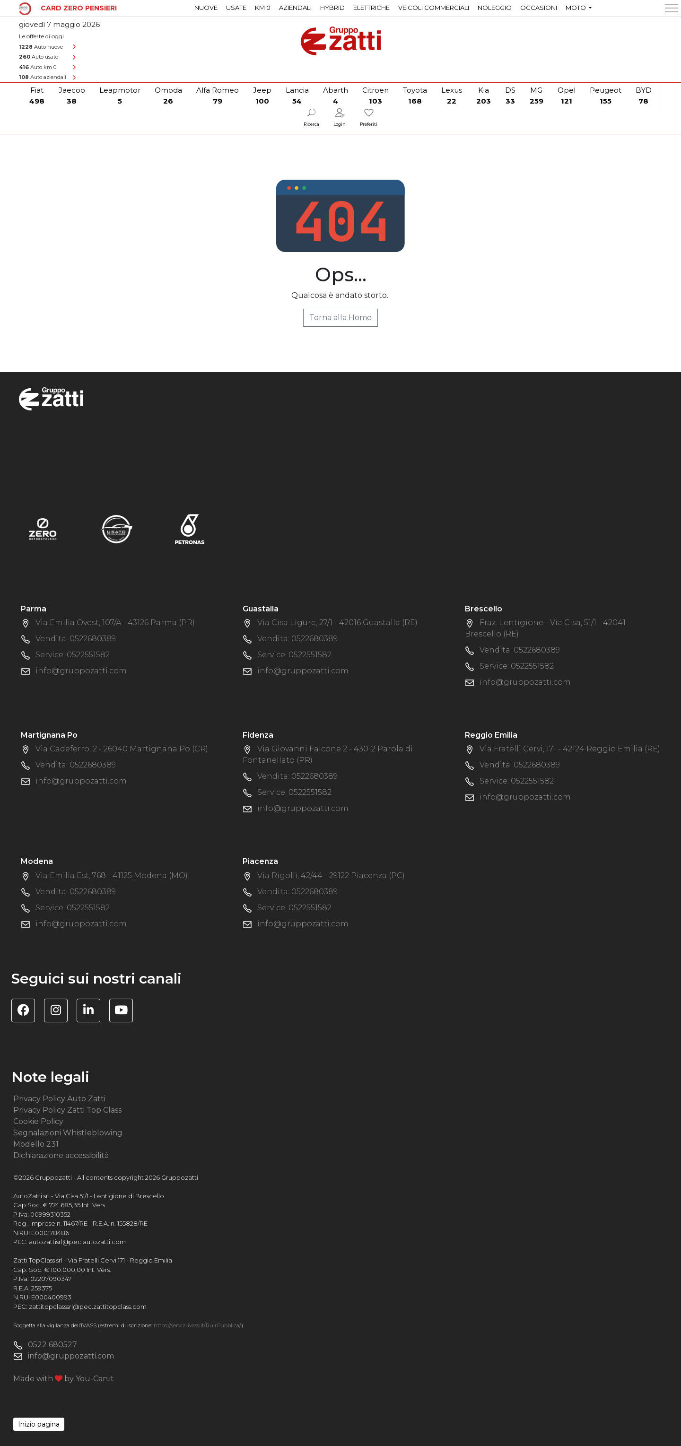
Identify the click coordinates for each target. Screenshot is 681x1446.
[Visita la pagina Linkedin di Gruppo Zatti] (92, 1011)
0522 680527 (52, 1344)
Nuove (206, 7)
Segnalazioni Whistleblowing (67, 1132)
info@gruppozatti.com (81, 670)
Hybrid (332, 7)
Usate (236, 7)
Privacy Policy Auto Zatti (59, 1098)
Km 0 (263, 7)
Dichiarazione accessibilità (61, 1155)
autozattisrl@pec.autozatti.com (77, 1242)
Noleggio (495, 7)
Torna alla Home (340, 317)
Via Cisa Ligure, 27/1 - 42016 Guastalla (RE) (337, 622)
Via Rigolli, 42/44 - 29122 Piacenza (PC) (331, 875)
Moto (576, 7)
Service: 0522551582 (72, 654)
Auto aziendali (42, 77)
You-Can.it (95, 1378)
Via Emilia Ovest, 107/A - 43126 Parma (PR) (115, 622)
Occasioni (538, 7)
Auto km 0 (37, 67)
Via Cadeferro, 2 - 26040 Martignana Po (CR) (121, 748)
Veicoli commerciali (433, 7)
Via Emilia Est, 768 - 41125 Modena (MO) (111, 875)
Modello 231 (36, 1144)
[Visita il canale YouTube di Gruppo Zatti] (124, 1011)
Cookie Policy (38, 1121)
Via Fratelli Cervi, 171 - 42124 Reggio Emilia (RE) (570, 748)
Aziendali (295, 7)
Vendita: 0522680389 (75, 638)
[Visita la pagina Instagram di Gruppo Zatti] (59, 1011)
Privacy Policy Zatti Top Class (67, 1110)
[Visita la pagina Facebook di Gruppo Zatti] (26, 1011)
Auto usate (38, 56)
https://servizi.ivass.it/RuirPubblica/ (197, 1325)
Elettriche (371, 7)
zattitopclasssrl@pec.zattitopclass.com (88, 1306)
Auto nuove (41, 47)
